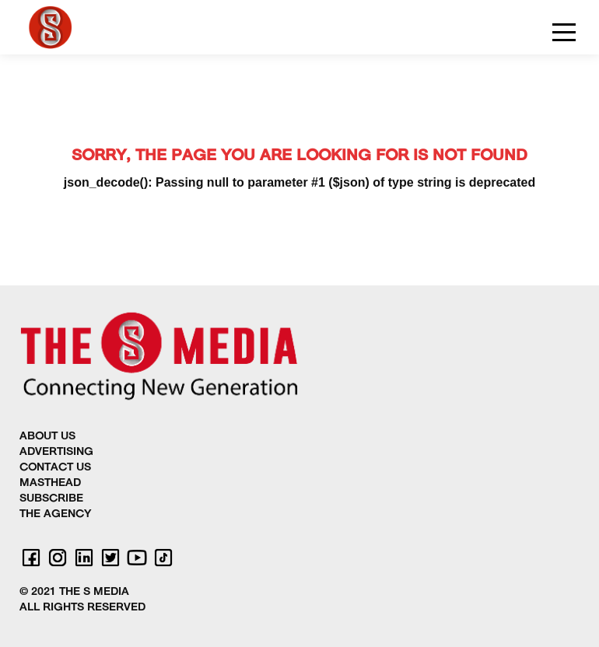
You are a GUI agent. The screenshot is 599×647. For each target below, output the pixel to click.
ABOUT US (47, 436)
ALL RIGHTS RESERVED (82, 608)
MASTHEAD (50, 483)
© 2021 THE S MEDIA (74, 592)
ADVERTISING (56, 452)
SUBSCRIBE (51, 499)
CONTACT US (55, 468)
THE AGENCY (55, 514)
